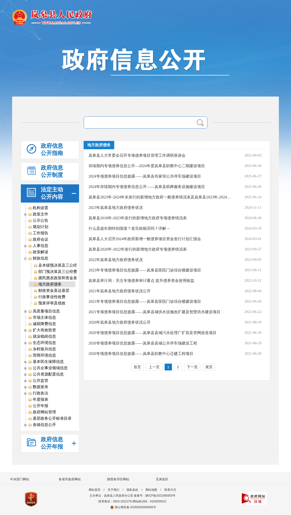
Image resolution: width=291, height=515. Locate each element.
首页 (137, 367)
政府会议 (38, 239)
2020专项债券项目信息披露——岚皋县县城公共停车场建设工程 (143, 343)
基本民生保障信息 (46, 362)
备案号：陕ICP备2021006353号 (154, 495)
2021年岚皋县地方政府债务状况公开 (120, 291)
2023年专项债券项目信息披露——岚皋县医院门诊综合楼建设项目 (145, 270)
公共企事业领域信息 (48, 368)
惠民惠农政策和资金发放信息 (61, 278)
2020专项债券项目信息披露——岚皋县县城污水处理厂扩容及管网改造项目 (153, 333)
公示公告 (38, 220)
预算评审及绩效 (49, 303)
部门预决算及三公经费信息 (59, 272)
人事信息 (38, 246)
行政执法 (38, 393)
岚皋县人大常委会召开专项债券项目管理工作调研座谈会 (137, 155)
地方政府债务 (48, 284)
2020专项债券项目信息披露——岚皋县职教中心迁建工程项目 (141, 354)
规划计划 (38, 227)
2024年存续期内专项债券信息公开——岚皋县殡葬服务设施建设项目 (147, 187)
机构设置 (38, 208)
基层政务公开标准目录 (50, 418)
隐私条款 (132, 489)
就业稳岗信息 (42, 336)
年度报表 (38, 399)
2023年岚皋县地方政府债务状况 (116, 207)
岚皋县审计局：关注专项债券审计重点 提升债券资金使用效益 (141, 280)
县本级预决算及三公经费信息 (61, 265)
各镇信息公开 (42, 425)
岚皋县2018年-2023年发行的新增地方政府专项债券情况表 (138, 218)
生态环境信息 (42, 343)
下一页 (192, 367)
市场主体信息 (42, 317)
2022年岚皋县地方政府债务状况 (116, 260)
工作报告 (38, 233)
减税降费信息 (42, 324)
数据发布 (38, 387)
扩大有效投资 (42, 330)
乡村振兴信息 (42, 349)
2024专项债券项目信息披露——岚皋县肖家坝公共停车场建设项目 (145, 176)
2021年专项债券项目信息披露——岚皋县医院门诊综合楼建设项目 (145, 301)
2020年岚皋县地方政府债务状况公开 (120, 322)
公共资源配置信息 (46, 374)
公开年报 (38, 406)
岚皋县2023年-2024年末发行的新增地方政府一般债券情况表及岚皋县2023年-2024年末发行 (161, 197)
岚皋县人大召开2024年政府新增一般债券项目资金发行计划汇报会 (145, 239)
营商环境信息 (42, 355)
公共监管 (38, 380)
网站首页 (94, 489)
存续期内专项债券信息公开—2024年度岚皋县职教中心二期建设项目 (147, 166)
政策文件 (38, 214)
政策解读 (38, 252)
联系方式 (170, 489)
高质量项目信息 (44, 311)
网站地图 (151, 489)
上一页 (154, 367)
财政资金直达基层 (51, 290)
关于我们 (113, 489)
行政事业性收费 (49, 297)
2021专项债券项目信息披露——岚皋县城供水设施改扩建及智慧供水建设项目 (154, 312)
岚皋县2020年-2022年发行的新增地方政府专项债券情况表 (138, 249)
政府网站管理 (42, 412)
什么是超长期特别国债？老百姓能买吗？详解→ (129, 228)
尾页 (209, 367)
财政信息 (38, 258)
